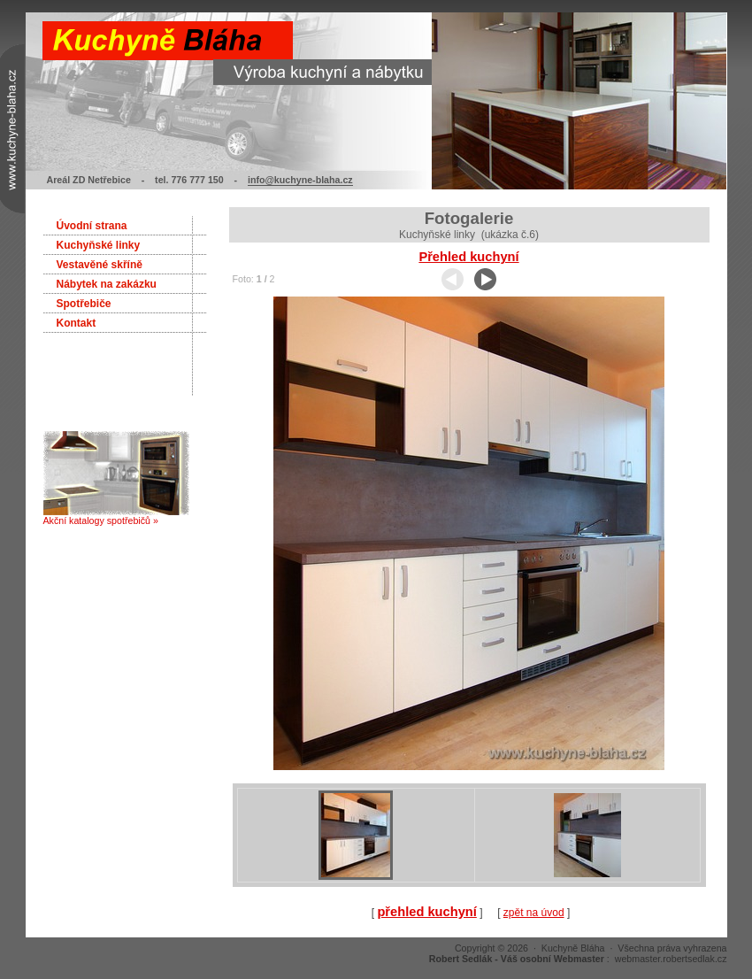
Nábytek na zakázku (107, 284)
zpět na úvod (533, 912)
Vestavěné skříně (99, 264)
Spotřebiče (84, 303)
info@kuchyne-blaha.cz (300, 179)
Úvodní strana (92, 226)
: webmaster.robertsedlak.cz (578, 958)
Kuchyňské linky (99, 245)
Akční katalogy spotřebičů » (116, 516)
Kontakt (76, 323)
